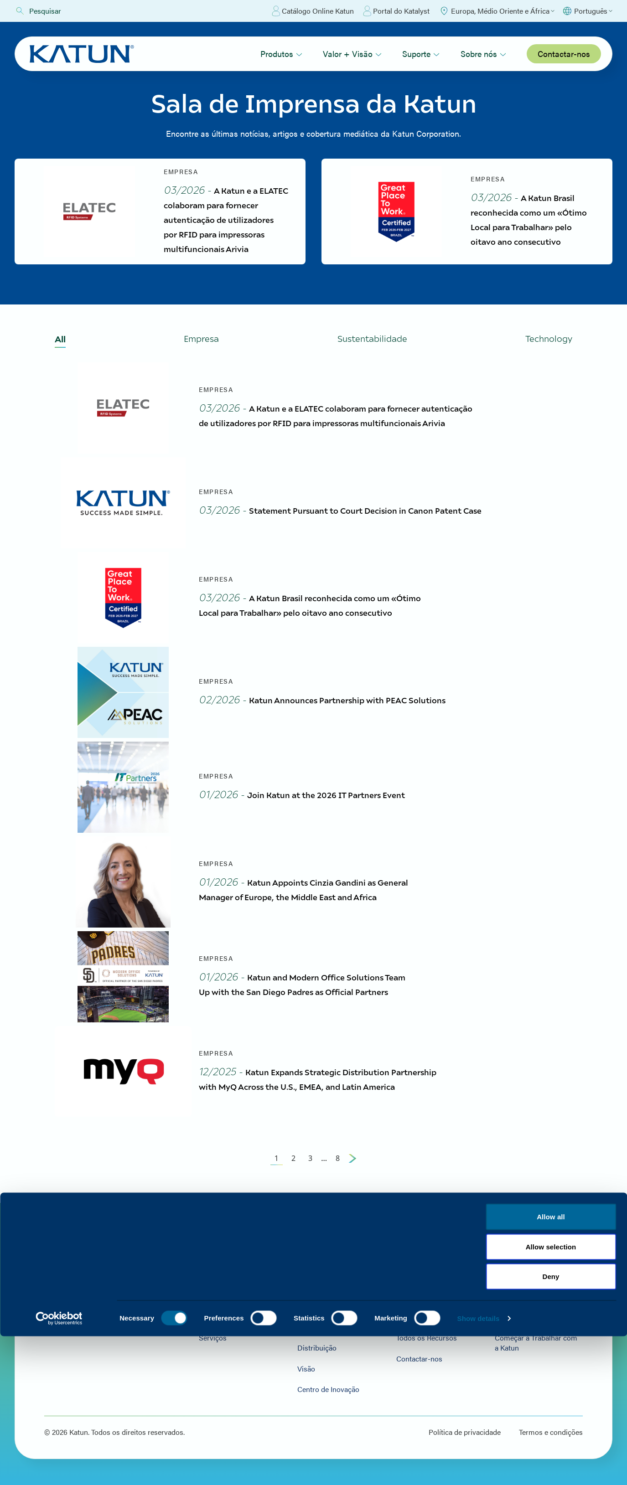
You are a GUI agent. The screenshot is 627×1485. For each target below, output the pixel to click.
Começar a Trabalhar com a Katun (536, 1350)
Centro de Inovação (319, 1387)
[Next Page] (352, 1165)
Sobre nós (483, 53)
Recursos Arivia (415, 1325)
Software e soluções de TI (227, 1325)
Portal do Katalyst (396, 10)
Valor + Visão (352, 53)
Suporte (421, 53)
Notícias (505, 1304)
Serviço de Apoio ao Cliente (332, 1325)
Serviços (200, 1346)
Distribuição (307, 1346)
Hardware (202, 1283)
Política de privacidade (465, 1430)
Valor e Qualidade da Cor (327, 1283)
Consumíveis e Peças (220, 1304)
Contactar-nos (564, 53)
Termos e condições (551, 1430)
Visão (297, 1366)
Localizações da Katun (527, 1283)
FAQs (399, 1304)
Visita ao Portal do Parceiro (433, 1283)
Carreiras (506, 1325)
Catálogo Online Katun (313, 10)
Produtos (281, 53)
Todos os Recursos (420, 1346)
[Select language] (587, 10)
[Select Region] (496, 10)
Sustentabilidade (314, 1304)
